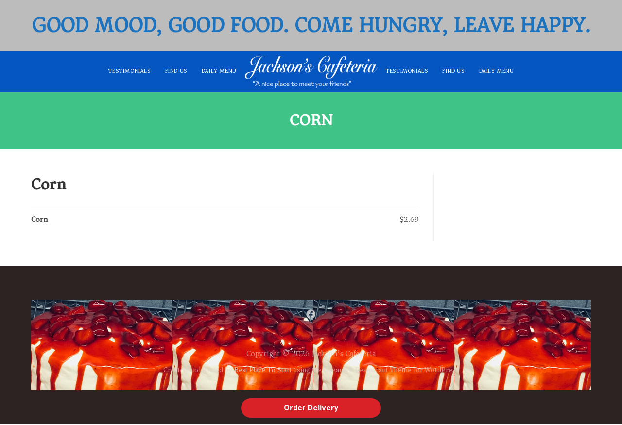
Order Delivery (311, 407)
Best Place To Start (263, 370)
